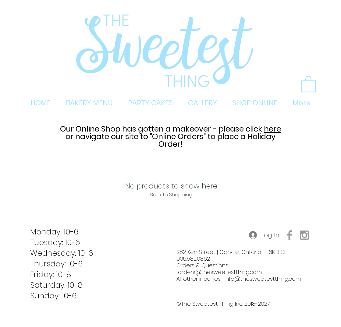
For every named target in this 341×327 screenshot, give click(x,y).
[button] (308, 83)
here (272, 129)
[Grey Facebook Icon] (289, 235)
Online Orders (178, 136)
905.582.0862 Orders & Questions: (202, 265)
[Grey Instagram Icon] (304, 235)
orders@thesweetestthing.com (220, 272)
